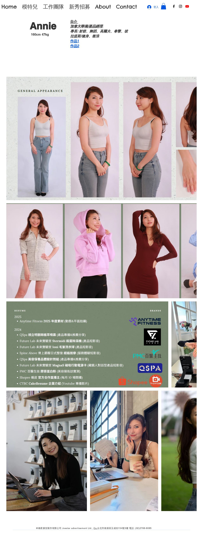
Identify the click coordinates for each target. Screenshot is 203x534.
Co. (95, 528)
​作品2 (74, 46)
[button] (163, 6)
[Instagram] (180, 6)
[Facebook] (174, 6)
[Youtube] (187, 6)
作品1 (74, 41)
